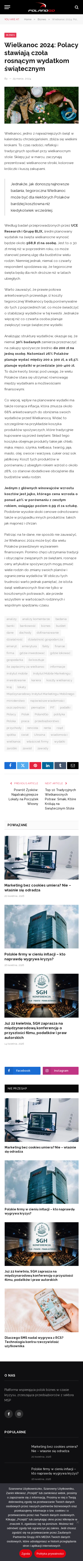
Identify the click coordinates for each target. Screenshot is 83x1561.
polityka (59, 714)
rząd (60, 728)
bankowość (28, 625)
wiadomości (59, 734)
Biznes (10, 35)
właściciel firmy (38, 741)
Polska (11, 721)
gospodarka (15, 660)
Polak (25, 714)
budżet (61, 625)
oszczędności (16, 707)
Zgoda (25, 1553)
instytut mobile (17, 673)
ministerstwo (16, 700)
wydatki (59, 741)
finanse (60, 646)
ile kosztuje (36, 660)
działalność (15, 639)
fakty (45, 646)
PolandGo (41, 714)
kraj (9, 687)
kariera (36, 680)
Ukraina (39, 734)
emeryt (12, 646)
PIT (52, 707)
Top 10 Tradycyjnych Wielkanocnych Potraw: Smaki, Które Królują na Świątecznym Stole (60, 799)
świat (25, 734)
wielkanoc (14, 741)
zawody (42, 748)
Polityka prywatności (50, 1553)
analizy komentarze (36, 619)
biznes (45, 625)
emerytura (29, 646)
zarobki (12, 748)
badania (61, 619)
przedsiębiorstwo (47, 721)
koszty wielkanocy (59, 680)
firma (10, 653)
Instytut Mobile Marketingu (51, 673)
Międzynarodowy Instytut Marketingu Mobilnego (40, 694)
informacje (57, 666)
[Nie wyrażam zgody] (77, 1522)
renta (47, 728)
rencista (32, 728)
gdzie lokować (60, 653)
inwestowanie (16, 680)
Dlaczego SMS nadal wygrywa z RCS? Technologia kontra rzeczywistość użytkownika (34, 1342)
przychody (14, 728)
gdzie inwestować (32, 653)
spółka (11, 734)
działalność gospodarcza (45, 639)
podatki (65, 707)
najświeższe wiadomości (47, 700)
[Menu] (7, 7)
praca (25, 721)
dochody (25, 632)
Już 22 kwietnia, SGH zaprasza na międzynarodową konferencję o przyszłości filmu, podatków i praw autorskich (39, 1276)
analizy (12, 619)
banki (10, 625)
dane (10, 632)
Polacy (11, 714)
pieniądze (38, 707)
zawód (27, 748)
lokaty (21, 687)
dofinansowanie (48, 632)
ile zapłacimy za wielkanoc (25, 666)
